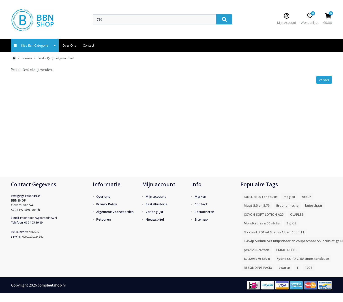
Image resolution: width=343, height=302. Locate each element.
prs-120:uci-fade (257, 250)
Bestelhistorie (156, 204)
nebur (306, 197)
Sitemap (201, 219)
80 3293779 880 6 (257, 258)
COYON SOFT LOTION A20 (263, 214)
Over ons (69, 45)
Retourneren (204, 212)
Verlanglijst (154, 212)
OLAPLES (296, 214)
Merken (200, 196)
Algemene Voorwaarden (115, 212)
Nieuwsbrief (155, 219)
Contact (201, 204)
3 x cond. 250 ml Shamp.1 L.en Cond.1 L (274, 232)
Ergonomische (287, 205)
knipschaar (313, 205)
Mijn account (156, 196)
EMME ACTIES (286, 250)
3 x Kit (291, 223)
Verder (324, 80)
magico (289, 197)
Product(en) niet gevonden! (55, 58)
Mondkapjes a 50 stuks (262, 223)
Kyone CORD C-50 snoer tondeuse (303, 258)
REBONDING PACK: (258, 267)
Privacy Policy (106, 204)
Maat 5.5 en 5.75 (257, 205)
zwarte (284, 267)
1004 (308, 267)
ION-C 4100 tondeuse (260, 197)
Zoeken (26, 58)
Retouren (103, 219)
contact (88, 45)
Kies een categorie (35, 45)
